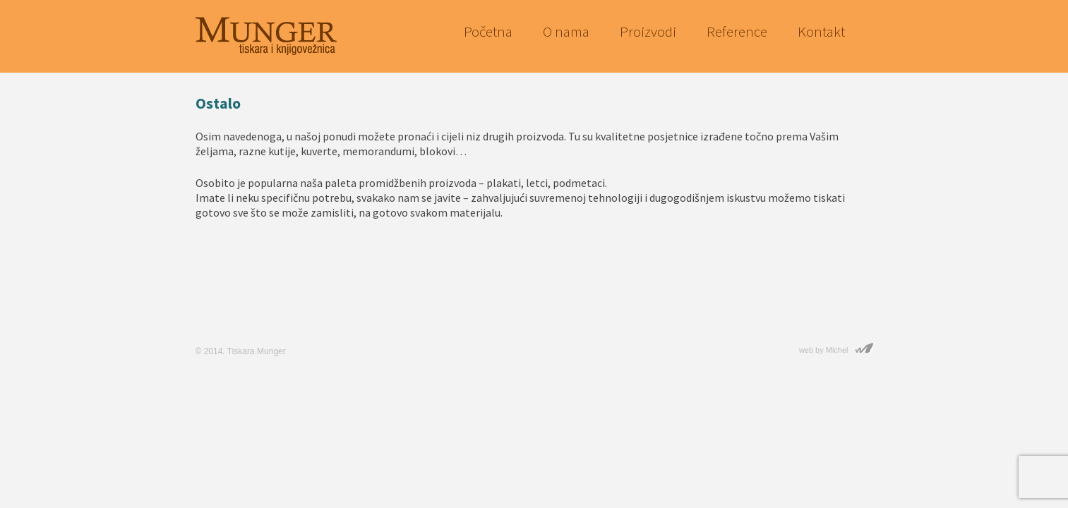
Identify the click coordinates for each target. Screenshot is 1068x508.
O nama (566, 31)
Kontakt (821, 31)
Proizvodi (648, 31)
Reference (737, 31)
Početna (488, 31)
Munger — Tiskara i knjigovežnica (266, 34)
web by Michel (823, 350)
